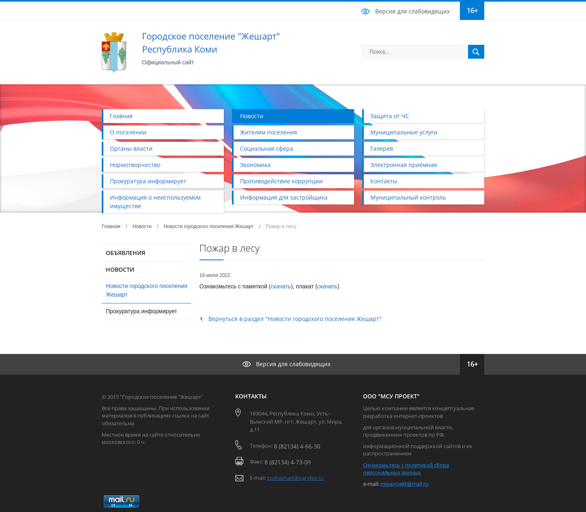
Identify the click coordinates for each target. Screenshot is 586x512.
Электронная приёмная (403, 165)
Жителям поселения (268, 132)
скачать (281, 286)
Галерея (381, 148)
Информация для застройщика (284, 197)
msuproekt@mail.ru (404, 484)
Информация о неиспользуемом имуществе (155, 201)
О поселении (128, 132)
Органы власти (131, 148)
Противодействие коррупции (281, 181)
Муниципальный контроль (408, 197)
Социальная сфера (266, 148)
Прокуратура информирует (148, 181)
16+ (472, 10)
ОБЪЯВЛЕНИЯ (125, 253)
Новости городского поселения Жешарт (209, 226)
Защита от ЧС (389, 116)
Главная (121, 116)
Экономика (255, 165)
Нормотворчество (135, 165)
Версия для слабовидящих (412, 11)
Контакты (383, 181)
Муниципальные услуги (403, 132)
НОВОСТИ (120, 269)
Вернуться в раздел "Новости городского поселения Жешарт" (295, 319)
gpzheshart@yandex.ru (295, 477)
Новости (251, 116)
